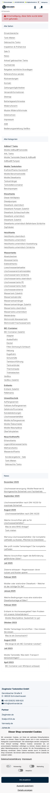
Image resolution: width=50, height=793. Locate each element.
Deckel (10, 343)
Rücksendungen (7, 2)
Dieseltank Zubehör (12, 220)
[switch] (8, 766)
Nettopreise (44, 2)
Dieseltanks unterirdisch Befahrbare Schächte (24, 223)
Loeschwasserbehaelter (14, 267)
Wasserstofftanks (12, 451)
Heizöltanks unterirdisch (15, 240)
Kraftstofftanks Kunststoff (16, 170)
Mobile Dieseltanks (12, 177)
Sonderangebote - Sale (15, 457)
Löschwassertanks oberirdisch (17, 278)
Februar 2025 (10, 577)
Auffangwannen (11, 402)
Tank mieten (10, 530)
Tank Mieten (9, 38)
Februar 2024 (10, 605)
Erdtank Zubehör (11, 389)
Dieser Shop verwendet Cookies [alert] (25, 732)
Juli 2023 (8, 648)
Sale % (7, 51)
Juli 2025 (8, 563)
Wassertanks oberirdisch (15, 308)
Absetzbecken (10, 256)
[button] (35, 7)
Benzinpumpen (10, 188)
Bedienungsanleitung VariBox (17, 128)
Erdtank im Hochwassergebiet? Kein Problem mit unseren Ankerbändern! (24, 612)
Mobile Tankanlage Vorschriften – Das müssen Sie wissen (24, 630)
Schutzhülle (12, 358)
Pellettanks (9, 393)
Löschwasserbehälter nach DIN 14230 (22, 513)
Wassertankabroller (12, 297)
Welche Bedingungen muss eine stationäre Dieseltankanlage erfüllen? (23, 598)
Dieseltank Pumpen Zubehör (16, 209)
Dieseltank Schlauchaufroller (16, 212)
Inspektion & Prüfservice (15, 47)
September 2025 (12, 496)
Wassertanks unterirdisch (15, 312)
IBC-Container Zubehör (14, 332)
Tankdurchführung (15, 361)
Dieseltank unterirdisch (14, 216)
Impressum (9, 119)
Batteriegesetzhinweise (14, 101)
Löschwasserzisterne (13, 290)
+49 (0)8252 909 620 (13, 700)
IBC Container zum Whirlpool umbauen (22, 666)
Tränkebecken (13, 372)
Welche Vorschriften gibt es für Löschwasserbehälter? (18, 521)
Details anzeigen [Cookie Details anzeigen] (25, 790)
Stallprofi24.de (8, 719)
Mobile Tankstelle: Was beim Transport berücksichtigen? (21, 656)
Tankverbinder (13, 365)
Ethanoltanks (10, 440)
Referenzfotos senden (14, 74)
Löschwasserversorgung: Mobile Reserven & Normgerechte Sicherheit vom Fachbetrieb (24, 490)
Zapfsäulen (9, 227)
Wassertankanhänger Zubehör (17, 304)
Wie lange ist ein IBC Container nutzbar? (23, 644)
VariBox (7, 376)
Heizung (10, 350)
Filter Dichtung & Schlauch (18, 347)
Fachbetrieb (9, 65)
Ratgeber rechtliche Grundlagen (18, 69)
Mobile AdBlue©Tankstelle (15, 150)
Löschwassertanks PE (14, 282)
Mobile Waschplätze (13, 428)
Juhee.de (6, 728)
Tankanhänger (10, 181)
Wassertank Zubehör (13, 293)
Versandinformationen (14, 92)
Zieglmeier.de (8, 715)
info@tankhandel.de (31, 2)
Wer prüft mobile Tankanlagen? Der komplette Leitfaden (24, 547)
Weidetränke (9, 315)
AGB (6, 124)
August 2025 (10, 510)
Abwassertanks (11, 260)
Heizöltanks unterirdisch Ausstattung (20, 244)
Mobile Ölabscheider (13, 424)
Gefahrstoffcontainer (13, 409)
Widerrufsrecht (10, 106)
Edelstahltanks (10, 264)
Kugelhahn (11, 354)
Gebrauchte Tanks (12, 42)
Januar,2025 (10, 591)
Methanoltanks (10, 448)
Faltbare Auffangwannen (15, 405)
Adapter (10, 336)
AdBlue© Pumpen (12, 161)
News (6, 56)
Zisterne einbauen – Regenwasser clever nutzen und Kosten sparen (22, 571)
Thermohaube (13, 369)
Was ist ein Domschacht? (16, 635)
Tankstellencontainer (13, 185)
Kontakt (7, 83)
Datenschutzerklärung (11, 759)
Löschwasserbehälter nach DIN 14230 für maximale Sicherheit (22, 503)
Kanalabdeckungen (12, 413)
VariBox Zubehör (11, 380)
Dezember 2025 (11, 482)
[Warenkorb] (41, 7)
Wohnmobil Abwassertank (16, 319)
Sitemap (7, 97)
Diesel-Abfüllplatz (12, 198)
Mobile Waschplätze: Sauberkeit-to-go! (22, 618)
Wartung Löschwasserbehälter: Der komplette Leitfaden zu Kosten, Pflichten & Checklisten (24, 538)
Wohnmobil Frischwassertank (17, 323)
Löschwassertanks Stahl (15, 286)
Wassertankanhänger (13, 301)
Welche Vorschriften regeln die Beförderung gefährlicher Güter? (23, 557)
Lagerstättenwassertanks (15, 444)
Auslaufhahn (12, 339)
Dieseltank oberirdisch (14, 205)
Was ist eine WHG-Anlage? (17, 527)
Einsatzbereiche (11, 33)
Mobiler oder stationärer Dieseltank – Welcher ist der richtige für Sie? (24, 585)
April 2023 (9, 662)
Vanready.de (7, 723)
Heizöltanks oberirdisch (14, 236)
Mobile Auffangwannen (14, 420)
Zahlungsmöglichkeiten (14, 88)
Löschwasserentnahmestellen (17, 271)
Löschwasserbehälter (13, 416)
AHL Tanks (9, 153)
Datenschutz (9, 115)
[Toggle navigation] (46, 7)
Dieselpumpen (10, 201)
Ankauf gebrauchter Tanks (16, 60)
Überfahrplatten (11, 431)
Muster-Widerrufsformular (15, 110)
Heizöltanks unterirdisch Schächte (19, 247)
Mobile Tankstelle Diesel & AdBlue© (20, 157)
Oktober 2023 (10, 622)
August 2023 (10, 640)
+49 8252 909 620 (18, 2)
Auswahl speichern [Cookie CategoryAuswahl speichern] (25, 786)
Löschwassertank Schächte (16, 275)
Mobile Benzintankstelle (14, 174)
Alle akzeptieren (25, 780)
